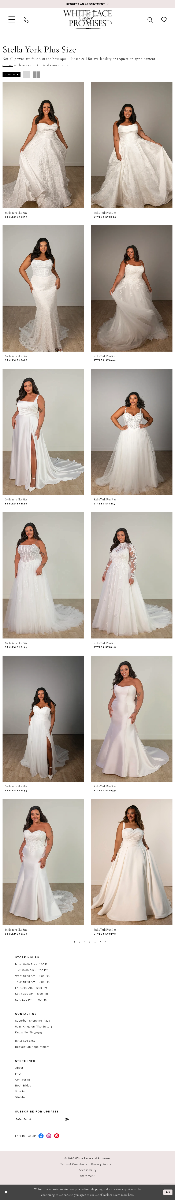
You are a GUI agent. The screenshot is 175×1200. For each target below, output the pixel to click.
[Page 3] (85, 941)
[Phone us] (26, 19)
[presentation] (43, 145)
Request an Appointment (32, 1046)
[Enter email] (42, 1119)
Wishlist (21, 1097)
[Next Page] (105, 941)
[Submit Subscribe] (67, 1119)
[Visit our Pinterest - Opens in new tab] (56, 1136)
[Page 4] (90, 941)
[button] (11, 19)
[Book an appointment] (87, 4)
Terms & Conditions (73, 1164)
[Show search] (150, 19)
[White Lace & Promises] (87, 19)
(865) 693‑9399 (25, 1041)
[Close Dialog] (6, 1192)
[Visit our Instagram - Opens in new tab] (49, 1136)
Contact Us (23, 1079)
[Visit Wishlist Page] (164, 19)
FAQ (18, 1073)
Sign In (20, 1091)
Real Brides (23, 1085)
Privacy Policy (101, 1164)
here (130, 1195)
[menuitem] (11, 19)
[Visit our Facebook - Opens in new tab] (41, 1136)
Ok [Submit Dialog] (168, 1192)
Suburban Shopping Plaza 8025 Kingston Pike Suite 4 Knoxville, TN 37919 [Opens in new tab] (33, 1026)
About (19, 1067)
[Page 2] (80, 941)
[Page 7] (100, 941)
